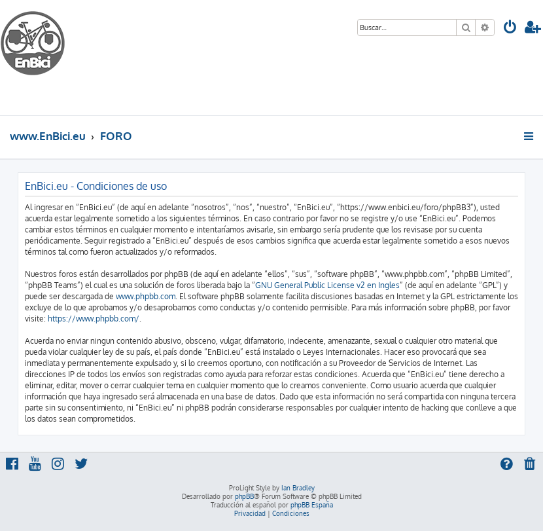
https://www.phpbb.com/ (93, 318)
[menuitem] (510, 28)
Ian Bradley (298, 488)
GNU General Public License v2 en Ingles (327, 285)
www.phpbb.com (145, 296)
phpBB (244, 496)
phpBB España (311, 505)
